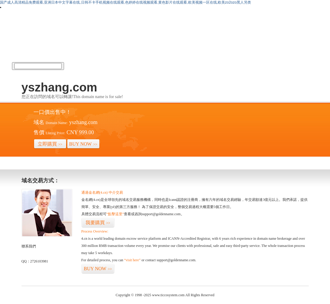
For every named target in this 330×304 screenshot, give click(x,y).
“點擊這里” (115, 214)
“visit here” (132, 260)
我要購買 (98, 222)
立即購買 (50, 143)
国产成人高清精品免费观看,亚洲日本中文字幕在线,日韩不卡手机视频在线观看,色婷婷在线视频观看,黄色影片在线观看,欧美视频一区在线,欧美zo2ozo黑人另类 (125, 2)
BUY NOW (83, 143)
